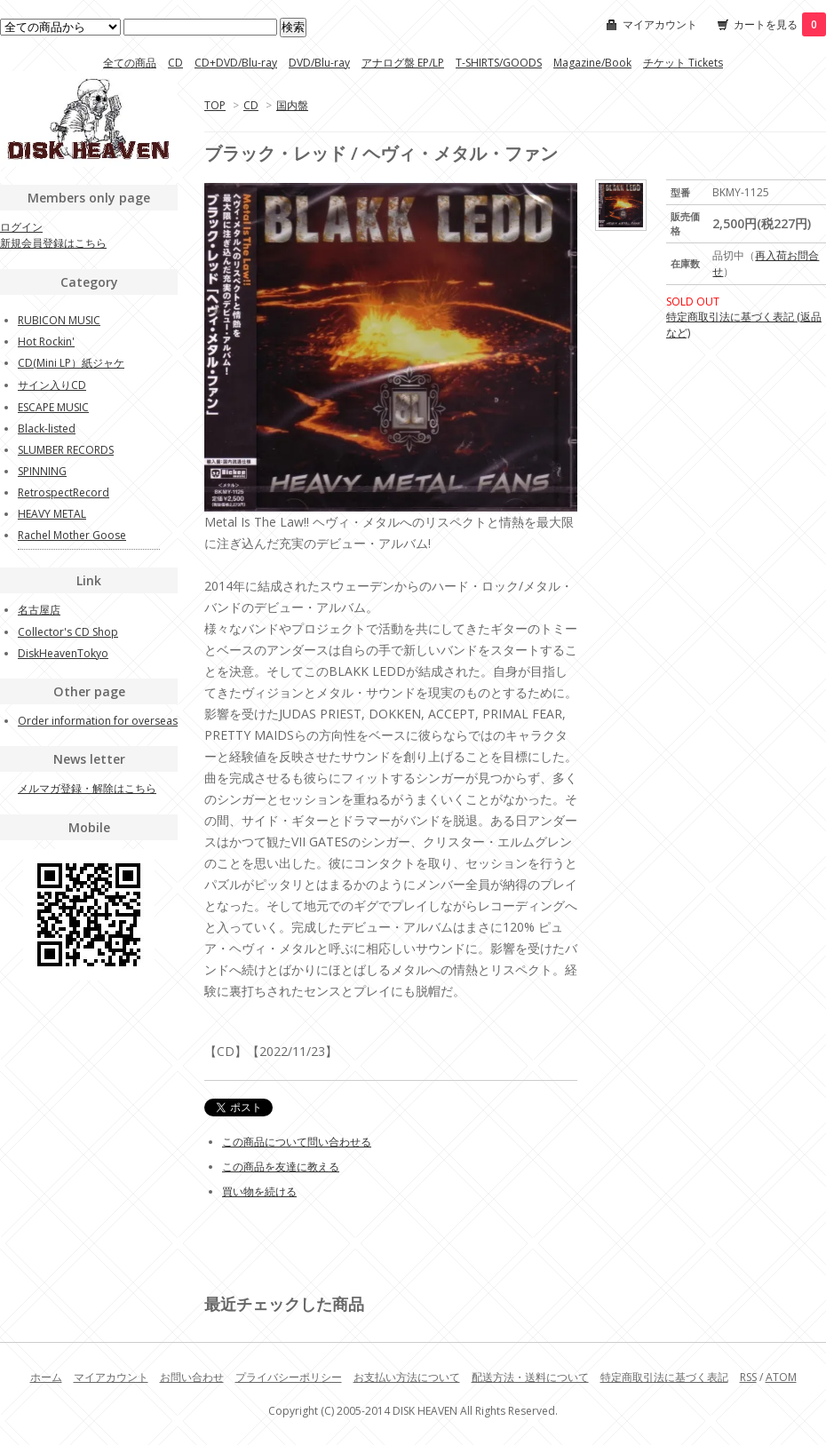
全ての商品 (129, 62)
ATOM (781, 1377)
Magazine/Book (592, 62)
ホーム (46, 1377)
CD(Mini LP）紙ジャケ (71, 362)
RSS (748, 1377)
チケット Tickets (683, 62)
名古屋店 (39, 609)
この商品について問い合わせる (296, 1141)
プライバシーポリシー (288, 1377)
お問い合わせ (192, 1377)
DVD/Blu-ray (319, 62)
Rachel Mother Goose (72, 535)
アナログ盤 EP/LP (402, 62)
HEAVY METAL (52, 513)
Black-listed (46, 428)
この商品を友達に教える (280, 1166)
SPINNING (42, 471)
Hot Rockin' (46, 341)
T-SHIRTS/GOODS (499, 62)
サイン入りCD (52, 385)
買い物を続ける (259, 1191)
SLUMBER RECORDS (66, 449)
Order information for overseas (98, 720)
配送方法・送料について (530, 1377)
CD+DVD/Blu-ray (236, 62)
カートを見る (780, 24)
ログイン (21, 226)
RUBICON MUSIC (59, 320)
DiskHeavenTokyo (63, 653)
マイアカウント (660, 24)
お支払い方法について (406, 1377)
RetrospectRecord (63, 492)
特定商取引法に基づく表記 (664, 1377)
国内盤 (292, 105)
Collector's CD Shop (68, 631)
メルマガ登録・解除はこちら (87, 788)
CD (175, 62)
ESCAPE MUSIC (53, 407)
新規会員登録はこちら (53, 242)
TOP (215, 105)
